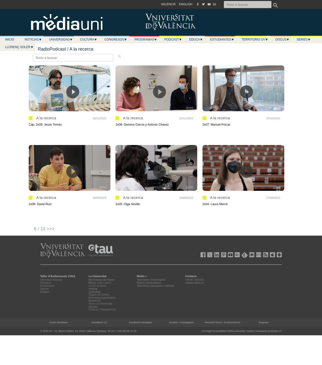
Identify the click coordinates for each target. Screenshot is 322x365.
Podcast (173, 39)
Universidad (61, 39)
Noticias (33, 39)
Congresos (115, 39)
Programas (145, 39)
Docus (282, 39)
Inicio (9, 39)
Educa (196, 39)
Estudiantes (222, 39)
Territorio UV (255, 39)
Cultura (88, 39)
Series (304, 39)
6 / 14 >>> (44, 228)
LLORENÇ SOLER (19, 47)
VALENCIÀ (168, 4)
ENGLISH (185, 4)
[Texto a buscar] (247, 4)
